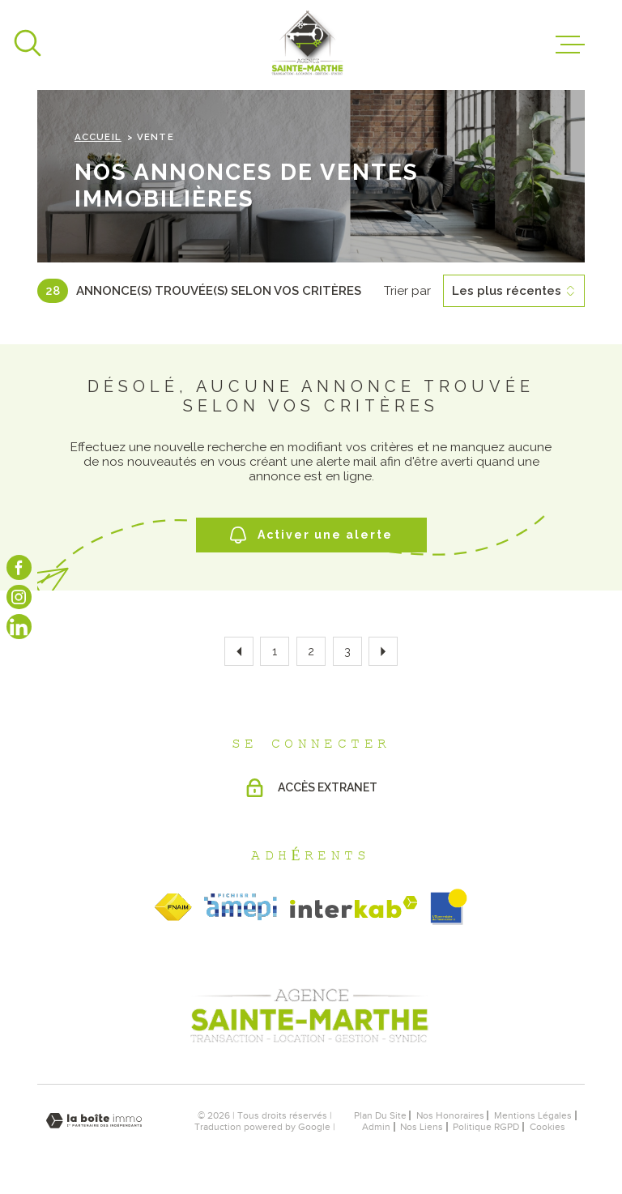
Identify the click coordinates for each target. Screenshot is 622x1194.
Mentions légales (533, 1115)
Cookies (547, 1127)
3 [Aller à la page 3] (347, 651)
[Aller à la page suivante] (383, 651)
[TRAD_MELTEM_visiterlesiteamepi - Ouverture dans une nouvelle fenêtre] (240, 907)
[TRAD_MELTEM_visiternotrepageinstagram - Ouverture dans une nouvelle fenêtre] (19, 597)
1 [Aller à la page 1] (274, 651)
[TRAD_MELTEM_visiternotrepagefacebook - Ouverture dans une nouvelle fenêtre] (19, 567)
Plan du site (380, 1115)
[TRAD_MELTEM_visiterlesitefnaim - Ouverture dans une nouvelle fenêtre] (173, 907)
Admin (376, 1126)
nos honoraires (450, 1115)
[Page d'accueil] (307, 45)
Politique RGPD (486, 1126)
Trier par (407, 291)
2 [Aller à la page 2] (311, 651)
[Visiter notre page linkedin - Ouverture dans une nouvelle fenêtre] (19, 626)
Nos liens (421, 1126)
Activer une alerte (311, 535)
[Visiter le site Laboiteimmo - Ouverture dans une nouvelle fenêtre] (94, 1120)
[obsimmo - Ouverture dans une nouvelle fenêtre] (448, 907)
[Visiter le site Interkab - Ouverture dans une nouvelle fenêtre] (354, 907)
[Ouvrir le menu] (570, 44)
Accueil (98, 137)
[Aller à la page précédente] (238, 651)
